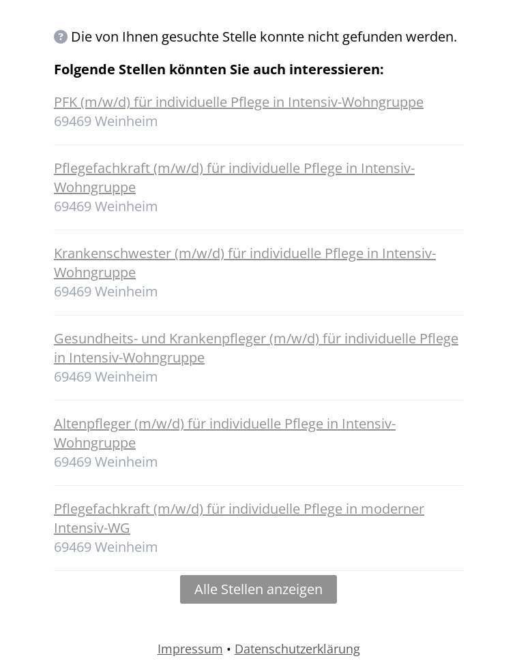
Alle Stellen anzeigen (258, 589)
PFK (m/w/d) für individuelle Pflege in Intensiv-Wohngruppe (239, 102)
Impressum (190, 648)
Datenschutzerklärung (297, 648)
